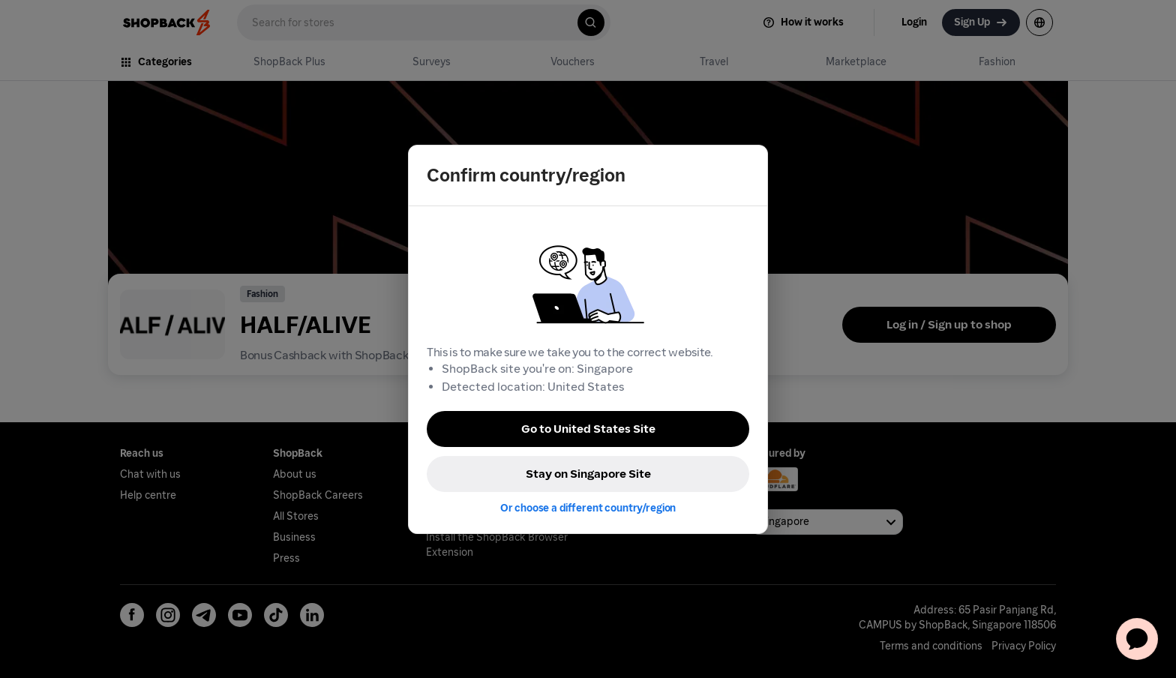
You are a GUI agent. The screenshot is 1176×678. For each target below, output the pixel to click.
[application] (1137, 639)
